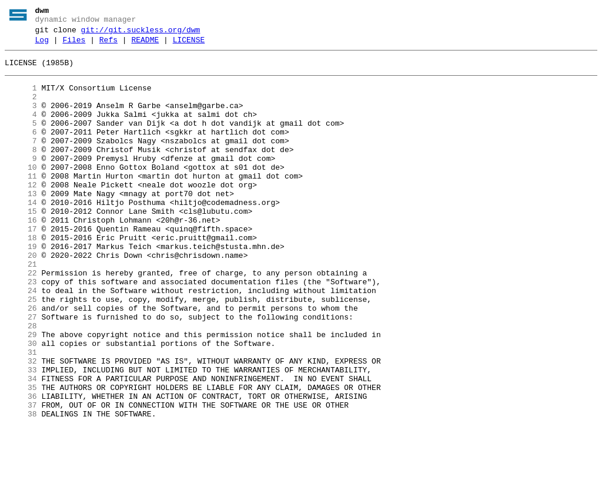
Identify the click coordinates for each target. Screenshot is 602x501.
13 (21, 223)
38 (21, 488)
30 (21, 403)
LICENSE (189, 45)
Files (73, 45)
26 (21, 361)
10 (21, 192)
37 (21, 477)
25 (21, 350)
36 (21, 467)
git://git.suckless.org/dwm (140, 33)
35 (21, 456)
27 (21, 371)
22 (21, 319)
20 (21, 297)
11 (21, 202)
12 (21, 213)
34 (21, 446)
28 (21, 382)
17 (21, 266)
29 (21, 393)
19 (21, 287)
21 (21, 308)
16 (21, 255)
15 (21, 245)
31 (21, 414)
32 (21, 424)
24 (21, 340)
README (145, 45)
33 (21, 435)
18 (21, 276)
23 (21, 329)
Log (42, 45)
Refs (108, 45)
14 (21, 234)
